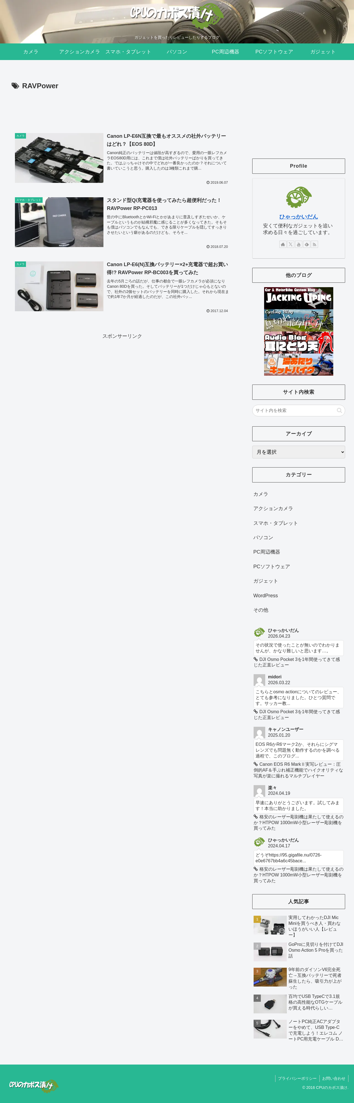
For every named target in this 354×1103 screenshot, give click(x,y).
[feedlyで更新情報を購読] (306, 244)
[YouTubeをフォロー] (298, 244)
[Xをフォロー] (290, 244)
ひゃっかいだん (298, 217)
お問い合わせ (333, 1078)
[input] (298, 410)
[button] (339, 410)
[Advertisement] (122, 107)
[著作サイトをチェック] (283, 244)
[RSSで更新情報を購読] (314, 244)
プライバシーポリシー (297, 1078)
